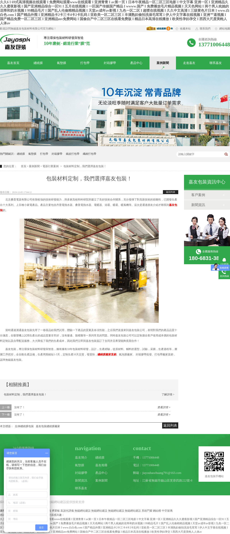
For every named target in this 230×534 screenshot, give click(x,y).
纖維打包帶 (89, 153)
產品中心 (136, 63)
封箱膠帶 (110, 63)
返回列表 (170, 192)
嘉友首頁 (13, 63)
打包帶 (85, 63)
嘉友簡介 (81, 457)
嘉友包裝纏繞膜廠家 (48, 426)
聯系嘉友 (215, 63)
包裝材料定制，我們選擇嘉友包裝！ (25, 394)
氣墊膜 (61, 63)
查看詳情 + (164, 407)
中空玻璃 (167, 510)
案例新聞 (163, 63)
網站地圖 (224, 28)
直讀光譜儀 (67, 510)
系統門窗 (147, 510)
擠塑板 (56, 510)
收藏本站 (185, 28)
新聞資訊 (198, 205)
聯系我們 (205, 28)
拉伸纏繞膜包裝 (24, 426)
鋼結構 (157, 510)
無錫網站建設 (57, 502)
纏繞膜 (38, 63)
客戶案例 (198, 195)
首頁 (23, 166)
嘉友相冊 (101, 465)
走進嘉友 (189, 63)
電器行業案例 (51, 166)
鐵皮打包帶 (72, 153)
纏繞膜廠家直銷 (107, 354)
